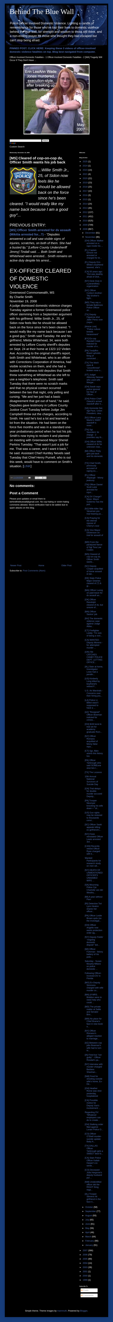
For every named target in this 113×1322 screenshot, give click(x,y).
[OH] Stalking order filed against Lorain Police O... (94, 1127)
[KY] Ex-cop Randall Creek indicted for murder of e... (92, 342)
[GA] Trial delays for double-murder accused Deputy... (93, 792)
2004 (85, 1263)
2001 (85, 1271)
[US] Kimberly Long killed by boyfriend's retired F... (92, 682)
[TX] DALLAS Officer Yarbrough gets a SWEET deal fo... (94, 1150)
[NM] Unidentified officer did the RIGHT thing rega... (93, 1186)
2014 (85, 204)
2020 (85, 178)
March (88, 1236)
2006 (85, 1254)
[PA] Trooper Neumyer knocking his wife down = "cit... (94, 804)
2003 (85, 1267)
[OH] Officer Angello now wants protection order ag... (93, 929)
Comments (87, 1295)
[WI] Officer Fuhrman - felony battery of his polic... (94, 953)
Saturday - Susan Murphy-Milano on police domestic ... (93, 965)
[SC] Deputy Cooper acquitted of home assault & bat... (94, 570)
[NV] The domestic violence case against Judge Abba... (94, 622)
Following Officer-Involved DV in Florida (93, 976)
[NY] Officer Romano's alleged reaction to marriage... (93, 1035)
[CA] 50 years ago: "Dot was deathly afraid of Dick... (94, 274)
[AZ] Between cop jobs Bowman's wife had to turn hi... (93, 1047)
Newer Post (15, 565)
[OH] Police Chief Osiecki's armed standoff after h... (94, 401)
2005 (85, 1259)
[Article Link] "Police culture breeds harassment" (92, 330)
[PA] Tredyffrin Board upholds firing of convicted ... (92, 354)
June (88, 1224)
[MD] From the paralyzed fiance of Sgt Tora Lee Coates (93, 546)
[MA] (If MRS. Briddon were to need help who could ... (93, 998)
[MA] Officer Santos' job (91, 612)
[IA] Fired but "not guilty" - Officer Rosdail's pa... (93, 1057)
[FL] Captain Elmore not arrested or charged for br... (93, 254)
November (90, 237)
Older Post (66, 565)
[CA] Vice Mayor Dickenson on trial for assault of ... (94, 534)
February (89, 1241)
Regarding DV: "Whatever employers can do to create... (93, 1116)
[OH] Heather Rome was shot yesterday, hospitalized (93, 1092)
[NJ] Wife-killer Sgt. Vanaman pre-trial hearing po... (94, 511)
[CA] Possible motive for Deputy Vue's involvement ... (92, 1104)
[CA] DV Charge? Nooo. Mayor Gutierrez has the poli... (94, 500)
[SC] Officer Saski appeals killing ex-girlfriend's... (93, 827)
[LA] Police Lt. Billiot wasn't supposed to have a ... (91, 704)
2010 (85, 220)
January (89, 1245)
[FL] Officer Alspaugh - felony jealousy (94, 478)
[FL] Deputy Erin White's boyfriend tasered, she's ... (94, 265)
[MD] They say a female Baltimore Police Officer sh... (94, 306)
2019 (85, 182)
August (89, 1215)
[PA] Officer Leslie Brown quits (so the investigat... (93, 918)
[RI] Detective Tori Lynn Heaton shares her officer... (93, 907)
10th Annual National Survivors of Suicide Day (91, 780)
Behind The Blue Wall (42, 12)
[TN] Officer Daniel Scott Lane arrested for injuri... (94, 488)
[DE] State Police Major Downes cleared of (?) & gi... (93, 582)
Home (41, 565)
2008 (85, 229)
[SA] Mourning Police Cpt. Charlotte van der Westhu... (94, 889)
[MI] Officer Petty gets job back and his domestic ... (94, 455)
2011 (85, 216)
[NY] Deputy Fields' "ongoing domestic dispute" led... (94, 941)
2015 (85, 199)
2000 (85, 1276)
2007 (85, 1250)
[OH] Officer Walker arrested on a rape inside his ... (94, 243)
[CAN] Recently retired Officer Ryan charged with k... (92, 850)
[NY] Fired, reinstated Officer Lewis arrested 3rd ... (94, 838)
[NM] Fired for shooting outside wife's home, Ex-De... (93, 1080)
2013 (85, 208)
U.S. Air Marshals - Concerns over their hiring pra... (94, 693)
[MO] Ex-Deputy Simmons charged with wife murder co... (94, 986)
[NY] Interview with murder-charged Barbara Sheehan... (94, 1068)
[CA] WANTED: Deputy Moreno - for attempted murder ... (94, 644)
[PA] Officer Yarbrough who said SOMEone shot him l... (93, 764)
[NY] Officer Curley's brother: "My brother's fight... (93, 294)
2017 (85, 191)
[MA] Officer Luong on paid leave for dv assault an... (94, 593)
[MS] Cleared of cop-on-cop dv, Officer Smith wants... (93, 558)
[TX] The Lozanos (93, 772)
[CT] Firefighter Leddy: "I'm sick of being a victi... (93, 633)
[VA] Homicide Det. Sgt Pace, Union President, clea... (94, 411)
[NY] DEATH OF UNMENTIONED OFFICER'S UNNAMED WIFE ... (94, 875)
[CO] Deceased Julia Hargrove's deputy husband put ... (93, 1174)
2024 (85, 166)
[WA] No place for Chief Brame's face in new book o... (94, 1023)
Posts (84, 1290)
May (87, 1228)
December (90, 233)
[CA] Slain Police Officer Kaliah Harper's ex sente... (93, 1162)
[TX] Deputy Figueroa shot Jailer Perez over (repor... (94, 318)
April (87, 1232)
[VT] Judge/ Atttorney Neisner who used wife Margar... (94, 378)
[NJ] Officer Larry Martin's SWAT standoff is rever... (93, 421)
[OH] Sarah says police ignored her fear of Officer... (93, 390)
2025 (85, 161)
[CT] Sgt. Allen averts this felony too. (94, 753)
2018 (85, 187)
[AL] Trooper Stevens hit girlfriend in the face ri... (93, 1198)
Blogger (83, 1311)
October (89, 1207)
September (90, 1211)
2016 (85, 195)
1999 (85, 1280)
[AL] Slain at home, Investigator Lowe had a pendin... (94, 670)
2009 (85, 225)
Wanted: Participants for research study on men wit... (93, 862)
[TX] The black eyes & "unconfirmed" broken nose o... (93, 366)
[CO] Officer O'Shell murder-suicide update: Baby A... (93, 1138)
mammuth (62, 1311)
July (87, 1220)
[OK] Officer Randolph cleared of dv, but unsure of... (94, 603)
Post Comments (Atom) (34, 570)
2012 (85, 212)
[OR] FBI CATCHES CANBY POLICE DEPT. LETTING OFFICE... (94, 657)
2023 (85, 170)
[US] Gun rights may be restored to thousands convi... (93, 816)
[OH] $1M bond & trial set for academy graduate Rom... (93, 728)
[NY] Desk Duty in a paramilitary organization (93, 283)
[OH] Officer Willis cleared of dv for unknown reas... (93, 444)
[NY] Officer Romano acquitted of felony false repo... (91, 741)
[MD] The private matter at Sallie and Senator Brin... (93, 1010)
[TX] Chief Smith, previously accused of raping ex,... (93, 467)
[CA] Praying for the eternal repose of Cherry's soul (92, 522)
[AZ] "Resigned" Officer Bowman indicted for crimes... (93, 716)
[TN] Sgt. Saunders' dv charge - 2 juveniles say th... (94, 433)
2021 (85, 174)
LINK (27, 466)
